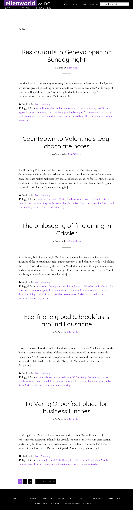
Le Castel (102, 286)
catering (82, 377)
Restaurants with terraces (50, 116)
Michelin (37, 464)
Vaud (40, 385)
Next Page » (48, 481)
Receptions (80, 381)
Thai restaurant (92, 116)
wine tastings (64, 385)
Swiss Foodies (94, 203)
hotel (46, 381)
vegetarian (42, 298)
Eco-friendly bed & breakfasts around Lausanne (66, 320)
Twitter (45, 207)
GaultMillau (86, 460)
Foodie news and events (78, 199)
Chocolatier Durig (56, 199)
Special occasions (61, 294)
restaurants (30, 116)
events (105, 377)
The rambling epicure (29, 207)
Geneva (54, 108)
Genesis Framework (73, 503)
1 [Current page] (21, 481)
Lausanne (37, 203)
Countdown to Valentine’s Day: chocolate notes (67, 142)
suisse (67, 116)
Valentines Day (57, 207)
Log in (96, 503)
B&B (74, 377)
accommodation (44, 377)
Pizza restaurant (91, 112)
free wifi (74, 460)
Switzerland (78, 116)
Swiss (82, 203)
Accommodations (62, 377)
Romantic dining (26, 294)
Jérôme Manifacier (102, 460)
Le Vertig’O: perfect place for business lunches (66, 407)
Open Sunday (54, 112)
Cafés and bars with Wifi (48, 460)
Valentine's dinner (27, 298)
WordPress (87, 503)
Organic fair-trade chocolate (57, 203)
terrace (101, 294)
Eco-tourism (94, 377)
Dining (45, 108)
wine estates (51, 385)
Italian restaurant (86, 108)
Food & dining (42, 104)
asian (38, 108)
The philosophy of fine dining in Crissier (66, 229)
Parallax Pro (56, 503)
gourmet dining (65, 286)
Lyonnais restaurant (36, 112)
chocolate (40, 199)
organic (44, 290)
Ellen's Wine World (27, 4)
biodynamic (42, 286)
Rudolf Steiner (44, 294)
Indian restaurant (68, 108)
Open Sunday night (72, 112)
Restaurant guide (57, 290)
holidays (78, 286)
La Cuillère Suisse (100, 199)
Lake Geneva (24, 203)
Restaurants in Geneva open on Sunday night (66, 55)
